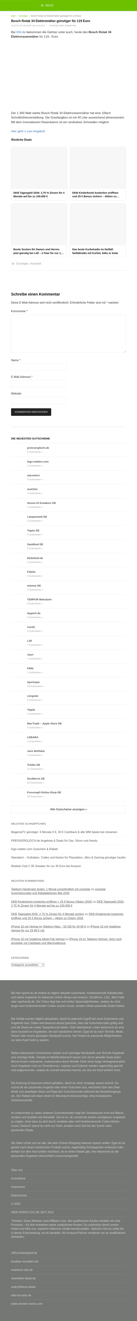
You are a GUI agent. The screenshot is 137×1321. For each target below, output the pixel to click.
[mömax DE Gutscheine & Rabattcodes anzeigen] (19, 587)
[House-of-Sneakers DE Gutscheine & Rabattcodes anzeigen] (19, 505)
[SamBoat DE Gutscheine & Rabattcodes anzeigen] (19, 546)
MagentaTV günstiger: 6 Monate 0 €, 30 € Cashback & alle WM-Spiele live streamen (64, 832)
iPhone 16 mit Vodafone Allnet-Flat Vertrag (38, 939)
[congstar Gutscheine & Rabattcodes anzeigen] (19, 698)
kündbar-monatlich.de (24, 1261)
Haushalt (35, 263)
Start (13, 16)
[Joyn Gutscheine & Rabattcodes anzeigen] (19, 656)
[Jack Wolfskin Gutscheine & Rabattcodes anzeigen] (19, 753)
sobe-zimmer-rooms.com (26, 1303)
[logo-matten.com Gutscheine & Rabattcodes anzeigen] (19, 463)
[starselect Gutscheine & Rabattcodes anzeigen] (19, 477)
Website (16, 393)
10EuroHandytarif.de (24, 1252)
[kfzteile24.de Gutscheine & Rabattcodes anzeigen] (19, 560)
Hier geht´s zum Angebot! (28, 131)
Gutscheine (18, 1178)
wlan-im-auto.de (21, 1295)
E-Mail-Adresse (21, 376)
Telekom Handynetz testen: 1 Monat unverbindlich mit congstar (50, 889)
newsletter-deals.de (23, 1278)
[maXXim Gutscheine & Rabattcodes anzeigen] (19, 491)
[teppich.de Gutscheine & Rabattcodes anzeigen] (19, 615)
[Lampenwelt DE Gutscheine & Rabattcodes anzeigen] (19, 518)
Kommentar (19, 311)
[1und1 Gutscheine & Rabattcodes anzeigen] (19, 629)
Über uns (17, 1170)
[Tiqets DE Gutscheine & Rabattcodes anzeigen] (19, 532)
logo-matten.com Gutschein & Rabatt (34, 849)
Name (16, 360)
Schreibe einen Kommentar (62, 26)
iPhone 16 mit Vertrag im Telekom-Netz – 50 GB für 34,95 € (48, 926)
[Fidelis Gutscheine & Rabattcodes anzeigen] (19, 574)
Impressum (18, 1186)
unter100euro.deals (23, 1286)
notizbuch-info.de (22, 1269)
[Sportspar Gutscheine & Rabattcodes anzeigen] (19, 684)
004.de (21, 32)
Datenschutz (19, 1195)
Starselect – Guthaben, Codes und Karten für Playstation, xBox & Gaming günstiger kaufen (68, 857)
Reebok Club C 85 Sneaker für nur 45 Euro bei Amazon (46, 866)
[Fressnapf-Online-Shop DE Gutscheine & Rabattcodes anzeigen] (19, 794)
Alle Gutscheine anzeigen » (68, 809)
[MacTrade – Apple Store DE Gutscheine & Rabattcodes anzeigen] (19, 725)
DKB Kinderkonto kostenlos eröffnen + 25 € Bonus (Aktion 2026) (51, 901)
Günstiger (23, 16)
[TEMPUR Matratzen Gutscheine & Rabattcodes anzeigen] (19, 601)
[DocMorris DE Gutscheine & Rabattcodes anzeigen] (19, 780)
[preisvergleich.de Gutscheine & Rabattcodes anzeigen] (19, 450)
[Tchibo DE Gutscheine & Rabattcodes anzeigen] (19, 767)
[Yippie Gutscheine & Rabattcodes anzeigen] (19, 711)
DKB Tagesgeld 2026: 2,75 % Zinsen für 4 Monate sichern (47, 914)
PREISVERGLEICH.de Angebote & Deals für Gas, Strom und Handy (54, 840)
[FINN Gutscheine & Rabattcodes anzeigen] (19, 670)
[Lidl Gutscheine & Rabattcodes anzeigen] (19, 643)
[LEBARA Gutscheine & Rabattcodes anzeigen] (19, 739)
